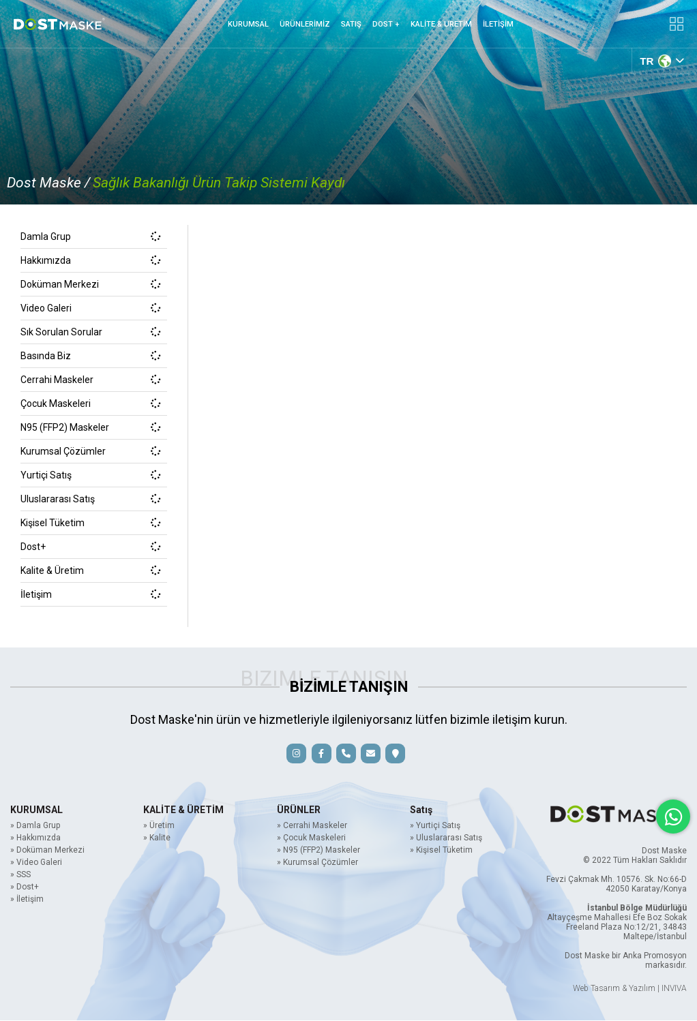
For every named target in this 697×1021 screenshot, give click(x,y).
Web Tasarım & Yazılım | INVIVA (630, 989)
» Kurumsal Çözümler (317, 863)
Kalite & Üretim (90, 570)
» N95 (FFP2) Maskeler (318, 850)
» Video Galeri (36, 863)
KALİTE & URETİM (441, 24)
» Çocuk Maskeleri (311, 838)
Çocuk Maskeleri (90, 403)
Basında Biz (90, 355)
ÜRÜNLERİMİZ (305, 24)
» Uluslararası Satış (446, 838)
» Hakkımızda (35, 838)
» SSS (20, 875)
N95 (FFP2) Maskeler (90, 427)
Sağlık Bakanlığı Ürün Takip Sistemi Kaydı (219, 182)
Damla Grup (90, 236)
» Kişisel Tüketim (441, 850)
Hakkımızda (90, 260)
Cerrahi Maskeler (90, 379)
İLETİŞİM (498, 24)
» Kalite (156, 838)
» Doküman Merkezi (47, 850)
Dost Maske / (48, 182)
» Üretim (159, 826)
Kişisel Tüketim (90, 522)
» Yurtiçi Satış (435, 826)
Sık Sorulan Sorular (90, 331)
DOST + (386, 24)
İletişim (90, 594)
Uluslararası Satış (90, 498)
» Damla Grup (35, 826)
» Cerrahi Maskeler (312, 826)
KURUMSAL (248, 24)
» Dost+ (24, 887)
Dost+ (90, 546)
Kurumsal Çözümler (90, 451)
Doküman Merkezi (90, 284)
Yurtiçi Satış (90, 475)
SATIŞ (351, 24)
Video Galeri (90, 308)
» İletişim (27, 899)
